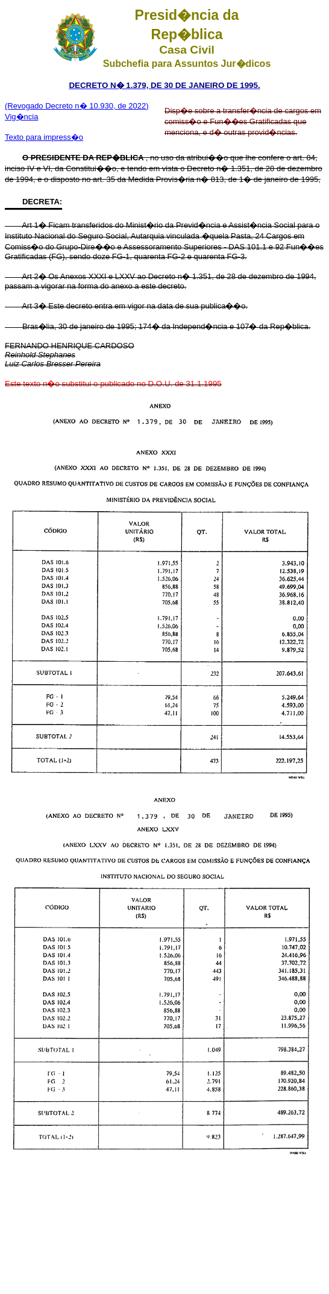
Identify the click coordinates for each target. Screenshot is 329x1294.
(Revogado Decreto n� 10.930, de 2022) (77, 105)
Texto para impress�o (44, 137)
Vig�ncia (21, 116)
